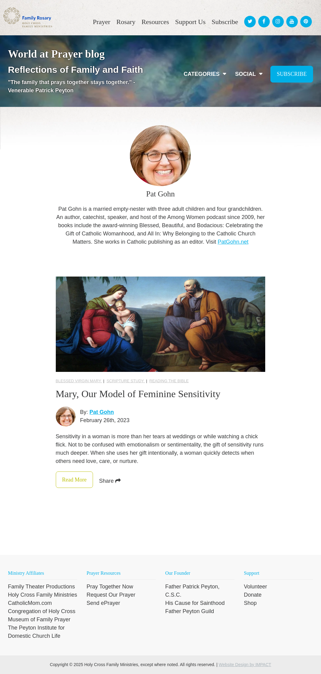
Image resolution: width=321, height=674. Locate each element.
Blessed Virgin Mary (79, 381)
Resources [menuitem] (155, 22)
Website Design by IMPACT (245, 664)
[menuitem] (249, 16)
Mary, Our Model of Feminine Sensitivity (145, 394)
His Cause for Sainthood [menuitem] (195, 603)
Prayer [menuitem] (101, 22)
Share (140, 481)
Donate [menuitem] (253, 595)
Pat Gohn (102, 412)
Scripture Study (125, 381)
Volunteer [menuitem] (255, 587)
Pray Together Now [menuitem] (110, 587)
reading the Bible (169, 381)
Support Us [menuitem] (190, 22)
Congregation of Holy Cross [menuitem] (41, 611)
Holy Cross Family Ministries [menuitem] (42, 595)
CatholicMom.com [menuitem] (30, 603)
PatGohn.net (233, 242)
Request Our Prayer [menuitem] (111, 595)
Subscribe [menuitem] (225, 22)
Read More (89, 480)
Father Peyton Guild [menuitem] (189, 611)
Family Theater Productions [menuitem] (41, 587)
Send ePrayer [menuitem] (103, 603)
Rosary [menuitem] (125, 22)
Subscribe (292, 74)
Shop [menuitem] (250, 603)
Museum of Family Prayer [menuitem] (39, 619)
